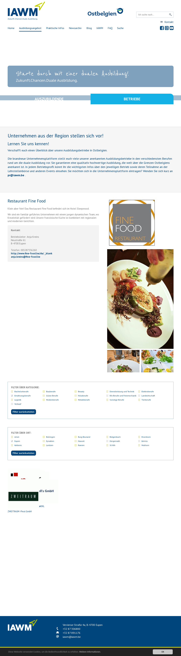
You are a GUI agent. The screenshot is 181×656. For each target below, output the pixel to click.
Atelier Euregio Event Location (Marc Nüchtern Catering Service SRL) (56, 486)
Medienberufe (52, 400)
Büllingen (50, 437)
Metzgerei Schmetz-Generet (23, 555)
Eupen (17, 441)
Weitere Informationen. (90, 652)
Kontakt (169, 22)
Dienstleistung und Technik (122, 391)
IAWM (99, 28)
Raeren (81, 445)
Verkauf (17, 404)
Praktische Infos (55, 28)
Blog (89, 28)
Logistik (17, 400)
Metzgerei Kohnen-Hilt (156, 519)
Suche (120, 28)
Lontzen (49, 445)
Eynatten (50, 441)
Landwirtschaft (148, 395)
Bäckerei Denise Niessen (90, 483)
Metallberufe (84, 400)
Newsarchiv (75, 28)
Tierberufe (146, 400)
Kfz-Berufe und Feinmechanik (123, 395)
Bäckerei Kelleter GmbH (123, 483)
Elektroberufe (148, 391)
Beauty (81, 391)
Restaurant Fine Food (90, 555)
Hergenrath (115, 441)
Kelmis (145, 441)
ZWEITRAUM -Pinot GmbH (23, 592)
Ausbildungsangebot (30, 28)
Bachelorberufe (21, 391)
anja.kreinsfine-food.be (25, 256)
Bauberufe (51, 391)
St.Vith (112, 445)
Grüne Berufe (52, 395)
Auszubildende (49, 99)
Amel (16, 437)
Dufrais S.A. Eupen (23, 519)
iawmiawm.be (72, 636)
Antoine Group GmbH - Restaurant (23, 483)
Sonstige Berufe (117, 400)
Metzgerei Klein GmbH (123, 519)
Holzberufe (83, 395)
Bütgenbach (115, 437)
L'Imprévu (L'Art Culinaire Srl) (90, 519)
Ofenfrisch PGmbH (56, 555)
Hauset (81, 441)
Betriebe (132, 99)
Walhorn (145, 445)
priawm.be (16, 175)
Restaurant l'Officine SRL (123, 555)
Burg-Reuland (84, 437)
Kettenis (18, 445)
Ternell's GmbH (156, 555)
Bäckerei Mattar (156, 483)
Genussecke (56, 519)
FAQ (110, 28)
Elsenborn (146, 437)
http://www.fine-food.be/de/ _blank (31, 253)
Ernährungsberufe (22, 395)
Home (11, 28)
